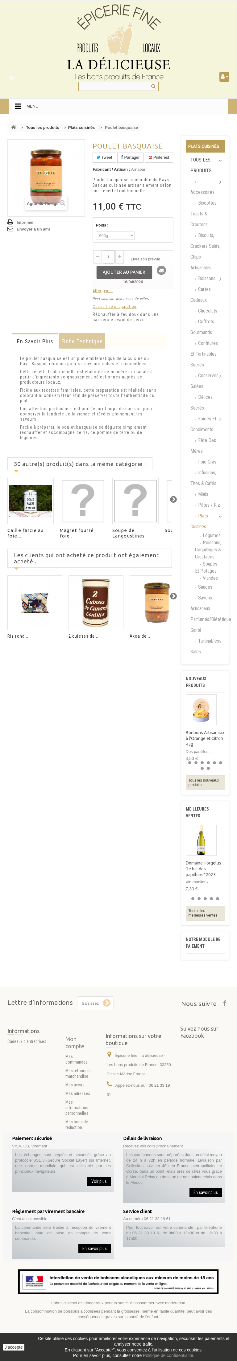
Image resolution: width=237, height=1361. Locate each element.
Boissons (206, 278)
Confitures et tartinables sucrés (204, 354)
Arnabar (138, 169)
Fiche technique (82, 341)
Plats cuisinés (81, 127)
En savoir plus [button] (205, 1192)
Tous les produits (42, 127)
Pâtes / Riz (208, 505)
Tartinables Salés (204, 646)
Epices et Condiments (203, 424)
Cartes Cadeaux (200, 294)
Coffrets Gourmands (202, 327)
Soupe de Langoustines (128, 533)
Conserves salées (204, 381)
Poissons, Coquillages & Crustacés (208, 550)
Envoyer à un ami (33, 229)
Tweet (104, 157)
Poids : (102, 225)
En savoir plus (35, 341)
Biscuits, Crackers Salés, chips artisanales (205, 251)
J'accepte (14, 1347)
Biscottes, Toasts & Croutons (204, 213)
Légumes (211, 535)
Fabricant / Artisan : (111, 169)
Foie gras (206, 462)
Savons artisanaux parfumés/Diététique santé (207, 614)
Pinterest (159, 157)
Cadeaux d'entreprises (26, 1051)
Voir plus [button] (99, 1181)
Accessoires (202, 192)
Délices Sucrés (201, 402)
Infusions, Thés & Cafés (203, 478)
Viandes (210, 578)
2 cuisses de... (84, 636)
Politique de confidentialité (168, 1355)
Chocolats (207, 311)
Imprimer (25, 222)
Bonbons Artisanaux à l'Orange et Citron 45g (205, 738)
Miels (202, 494)
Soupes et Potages (206, 567)
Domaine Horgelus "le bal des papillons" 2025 (203, 868)
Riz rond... (17, 636)
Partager (130, 157)
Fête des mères (203, 445)
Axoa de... (140, 636)
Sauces (204, 587)
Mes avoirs (75, 1130)
